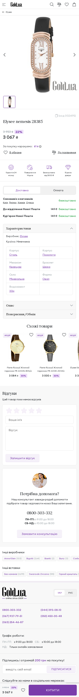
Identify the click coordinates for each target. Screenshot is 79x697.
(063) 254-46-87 (12, 622)
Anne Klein (13, 558)
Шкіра (46, 266)
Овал (45, 279)
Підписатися (61, 669)
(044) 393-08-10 (51, 610)
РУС (70, 592)
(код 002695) (67, 115)
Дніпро (12, 202)
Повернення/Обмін (20, 314)
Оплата (58, 190)
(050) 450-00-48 (51, 616)
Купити (52, 690)
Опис (10, 305)
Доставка (22, 190)
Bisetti (49, 558)
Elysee (9, 12)
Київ (5, 202)
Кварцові (15, 266)
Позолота (49, 254)
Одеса (30, 202)
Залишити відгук (22, 458)
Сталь (13, 254)
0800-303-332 (39, 512)
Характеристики (18, 228)
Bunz (63, 558)
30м (11, 291)
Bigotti (33, 558)
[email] (26, 669)
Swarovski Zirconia (41, 574)
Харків (21, 202)
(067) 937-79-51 (12, 616)
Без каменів (14, 574)
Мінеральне (16, 279)
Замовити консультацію (39, 534)
